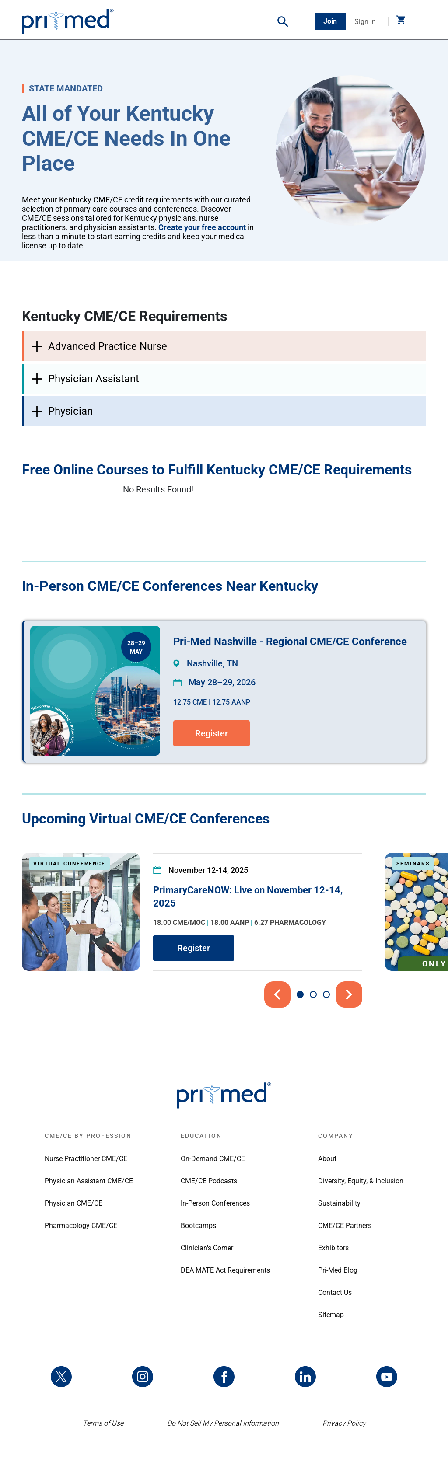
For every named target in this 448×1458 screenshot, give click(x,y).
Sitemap (331, 1315)
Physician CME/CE (73, 1203)
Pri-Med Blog (337, 1270)
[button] (289, 21)
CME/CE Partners (344, 1225)
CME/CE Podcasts (209, 1181)
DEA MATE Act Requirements (225, 1270)
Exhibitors (333, 1248)
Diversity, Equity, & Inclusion (360, 1181)
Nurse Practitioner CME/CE (86, 1159)
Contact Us (335, 1292)
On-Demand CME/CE (213, 1159)
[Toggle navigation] (419, 21)
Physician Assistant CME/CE (89, 1181)
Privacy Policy (344, 1423)
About (327, 1159)
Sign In (365, 21)
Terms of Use (103, 1423)
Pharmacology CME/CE (81, 1225)
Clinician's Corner (207, 1248)
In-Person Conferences (215, 1203)
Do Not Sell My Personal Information (223, 1423)
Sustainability (339, 1203)
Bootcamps (198, 1225)
